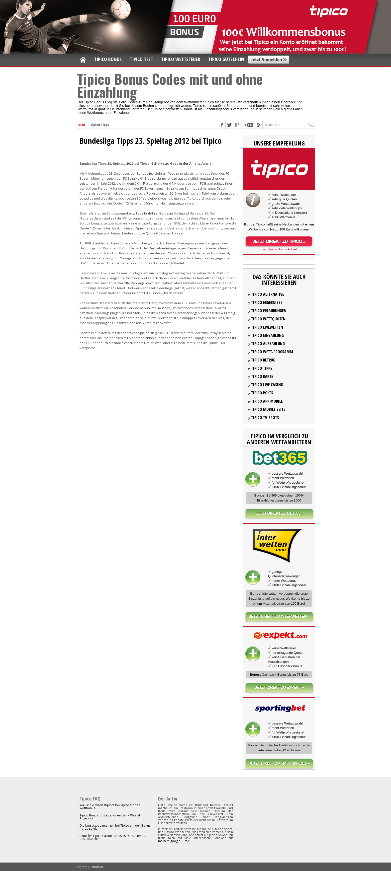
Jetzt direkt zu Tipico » (278, 241)
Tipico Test (141, 59)
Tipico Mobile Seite (268, 409)
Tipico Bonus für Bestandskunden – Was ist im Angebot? (112, 816)
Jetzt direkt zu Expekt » (279, 687)
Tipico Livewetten (267, 327)
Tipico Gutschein (226, 59)
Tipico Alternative (267, 294)
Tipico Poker (262, 393)
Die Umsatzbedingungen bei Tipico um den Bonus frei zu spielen (115, 827)
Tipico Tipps (99, 125)
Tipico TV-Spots (265, 418)
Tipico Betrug (263, 360)
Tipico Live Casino (267, 385)
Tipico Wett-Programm (272, 352)
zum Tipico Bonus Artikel (279, 249)
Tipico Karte (262, 376)
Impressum (97, 867)
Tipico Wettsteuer (180, 59)
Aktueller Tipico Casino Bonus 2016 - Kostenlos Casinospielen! (113, 837)
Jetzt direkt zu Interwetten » (279, 616)
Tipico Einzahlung (267, 335)
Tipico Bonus (108, 59)
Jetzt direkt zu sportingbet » (279, 763)
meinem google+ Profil (174, 841)
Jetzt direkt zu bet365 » (279, 513)
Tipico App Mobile (267, 401)
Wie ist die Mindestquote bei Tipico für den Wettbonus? (110, 806)
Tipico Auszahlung (268, 344)
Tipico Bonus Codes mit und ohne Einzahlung (170, 85)
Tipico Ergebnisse (266, 302)
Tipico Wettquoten (268, 319)
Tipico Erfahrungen (268, 311)
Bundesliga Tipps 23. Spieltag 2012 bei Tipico (150, 140)
